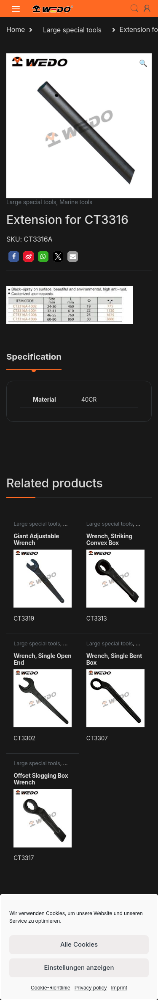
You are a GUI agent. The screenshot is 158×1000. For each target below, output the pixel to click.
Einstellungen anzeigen (79, 967)
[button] (143, 63)
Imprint (119, 987)
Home (15, 30)
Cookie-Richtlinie (50, 987)
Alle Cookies (79, 944)
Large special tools (72, 30)
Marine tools (75, 202)
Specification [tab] (34, 357)
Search (134, 8)
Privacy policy (91, 987)
